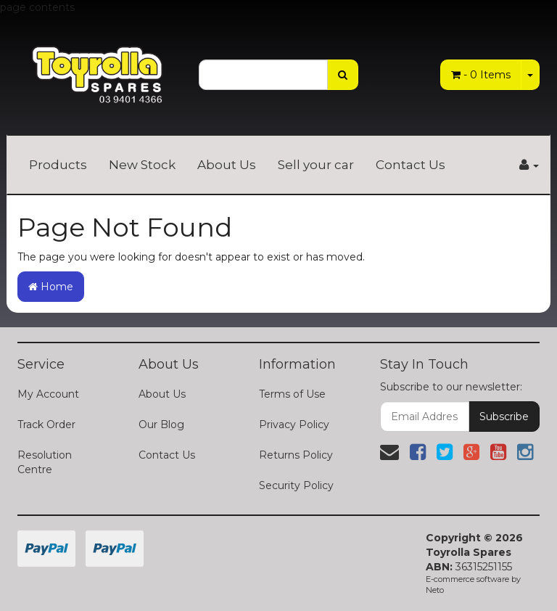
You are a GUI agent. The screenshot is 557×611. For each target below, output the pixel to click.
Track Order (46, 424)
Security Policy (296, 485)
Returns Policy (296, 455)
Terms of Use (292, 394)
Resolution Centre (44, 462)
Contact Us (410, 164)
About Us (226, 164)
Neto (435, 590)
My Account (48, 394)
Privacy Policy (294, 424)
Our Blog (161, 424)
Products (58, 164)
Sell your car (316, 164)
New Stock (142, 164)
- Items (481, 74)
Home (50, 286)
